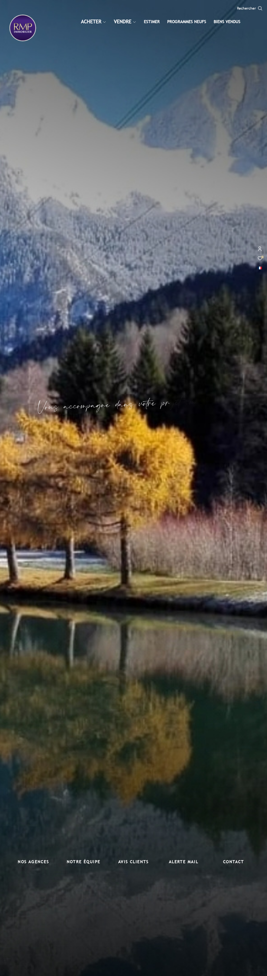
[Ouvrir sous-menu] (104, 22)
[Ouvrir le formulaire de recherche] (249, 8)
